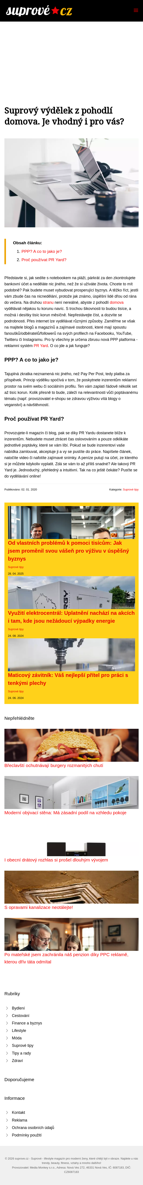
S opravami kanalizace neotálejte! (38, 907)
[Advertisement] (71, 54)
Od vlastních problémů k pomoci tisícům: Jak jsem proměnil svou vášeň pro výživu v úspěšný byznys (68, 551)
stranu (48, 302)
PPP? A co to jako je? (41, 251)
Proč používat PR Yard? (43, 259)
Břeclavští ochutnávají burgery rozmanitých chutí (53, 765)
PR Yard (41, 346)
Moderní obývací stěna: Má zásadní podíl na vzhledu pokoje (65, 812)
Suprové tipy (131, 489)
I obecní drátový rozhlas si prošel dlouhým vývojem (56, 859)
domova (117, 302)
